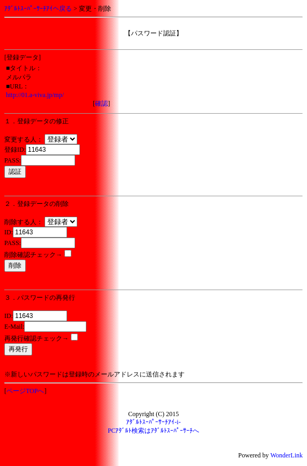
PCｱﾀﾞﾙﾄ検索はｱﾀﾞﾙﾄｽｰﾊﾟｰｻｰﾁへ (154, 430)
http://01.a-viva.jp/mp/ (35, 95)
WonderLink (287, 455)
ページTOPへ (25, 391)
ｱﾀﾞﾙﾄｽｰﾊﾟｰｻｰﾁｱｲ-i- (153, 422)
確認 (101, 103)
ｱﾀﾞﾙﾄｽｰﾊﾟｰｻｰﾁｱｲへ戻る (38, 8)
